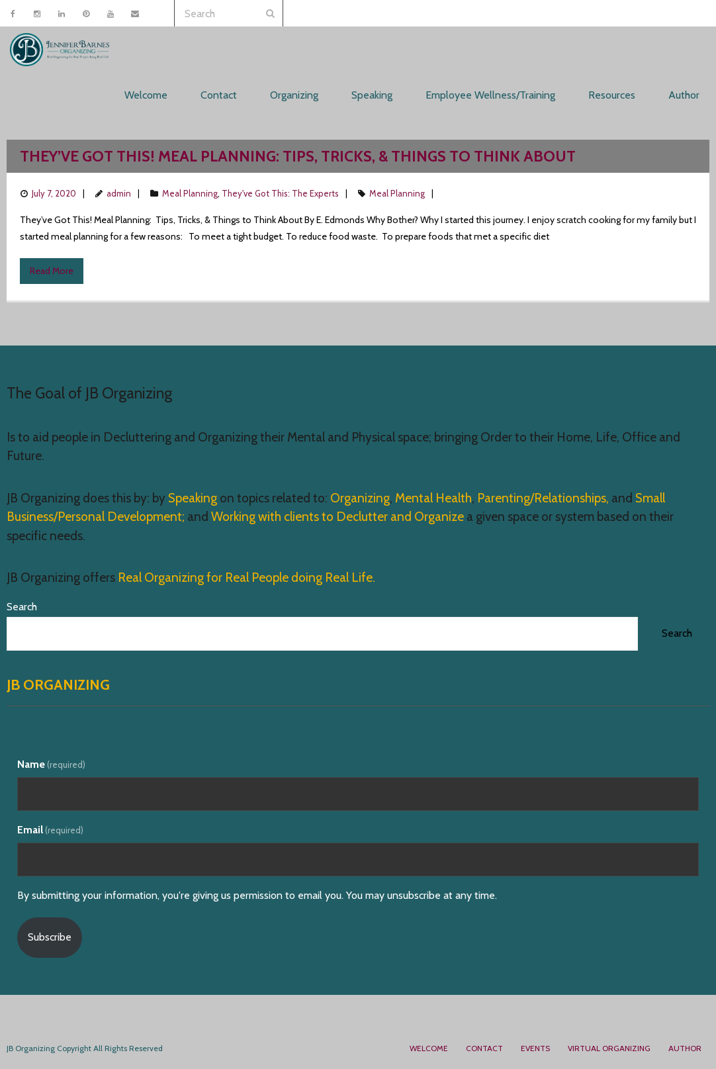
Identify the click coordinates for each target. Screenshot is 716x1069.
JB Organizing (58, 685)
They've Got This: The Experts (280, 193)
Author (684, 1048)
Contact (484, 1048)
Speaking (194, 498)
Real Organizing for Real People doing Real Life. (245, 577)
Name (51, 764)
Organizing (360, 498)
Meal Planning (190, 193)
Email (50, 829)
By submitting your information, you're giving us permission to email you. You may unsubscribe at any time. (257, 895)
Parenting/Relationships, (543, 498)
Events (535, 1048)
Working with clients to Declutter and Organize (337, 516)
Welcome (429, 1048)
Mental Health (433, 498)
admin (119, 193)
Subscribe (49, 937)
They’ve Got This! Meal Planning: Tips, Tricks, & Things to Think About (298, 156)
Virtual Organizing (609, 1048)
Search (22, 606)
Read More (51, 271)
